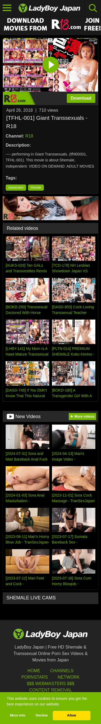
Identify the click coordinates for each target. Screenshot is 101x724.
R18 (29, 136)
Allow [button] (71, 715)
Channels (62, 670)
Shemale (36, 187)
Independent (15, 187)
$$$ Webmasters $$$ (50, 683)
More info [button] (17, 715)
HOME (33, 670)
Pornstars (34, 677)
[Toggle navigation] (7, 8)
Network (69, 677)
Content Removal (50, 690)
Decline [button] (42, 715)
